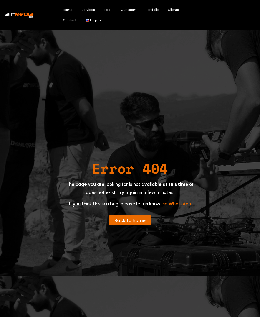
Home (68, 10)
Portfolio (152, 10)
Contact (69, 20)
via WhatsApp (176, 204)
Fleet (108, 10)
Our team (128, 10)
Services (88, 10)
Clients (173, 10)
